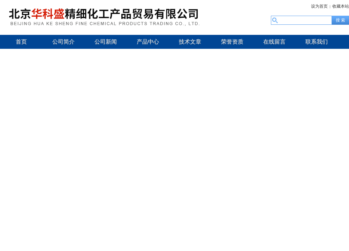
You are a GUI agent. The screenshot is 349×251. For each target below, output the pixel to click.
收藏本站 (340, 6)
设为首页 (319, 6)
